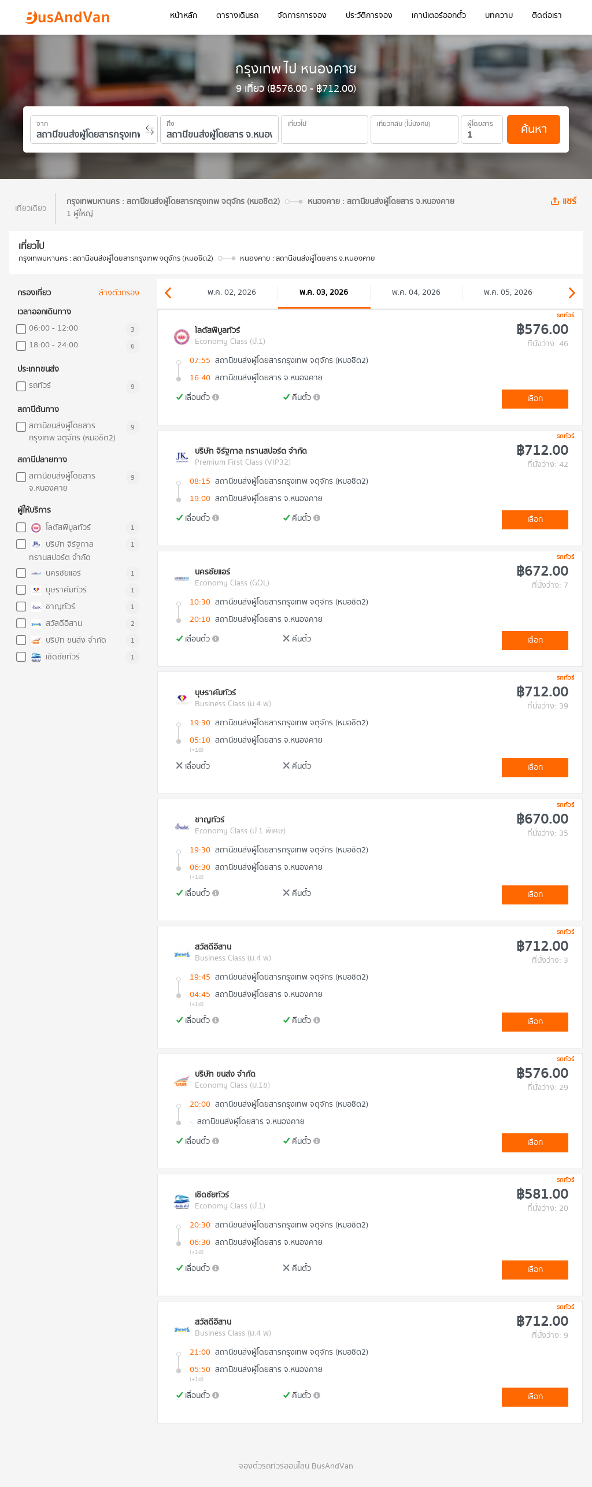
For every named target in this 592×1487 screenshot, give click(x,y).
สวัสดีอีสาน (55, 624)
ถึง (170, 121)
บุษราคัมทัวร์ (58, 590)
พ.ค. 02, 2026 (232, 292)
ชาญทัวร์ (52, 607)
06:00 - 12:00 (53, 328)
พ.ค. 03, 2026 (323, 292)
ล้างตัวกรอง (119, 293)
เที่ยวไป (296, 121)
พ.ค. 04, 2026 (416, 292)
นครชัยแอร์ (55, 573)
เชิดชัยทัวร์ (54, 657)
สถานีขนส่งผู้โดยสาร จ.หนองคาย (62, 482)
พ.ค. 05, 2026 (508, 292)
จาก (42, 121)
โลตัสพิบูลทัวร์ (60, 528)
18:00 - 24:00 (53, 345)
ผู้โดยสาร (480, 121)
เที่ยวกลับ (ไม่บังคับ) (404, 121)
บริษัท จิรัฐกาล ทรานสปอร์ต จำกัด (61, 550)
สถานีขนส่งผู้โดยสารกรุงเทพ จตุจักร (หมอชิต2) (72, 432)
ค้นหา (534, 129)
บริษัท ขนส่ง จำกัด (67, 640)
